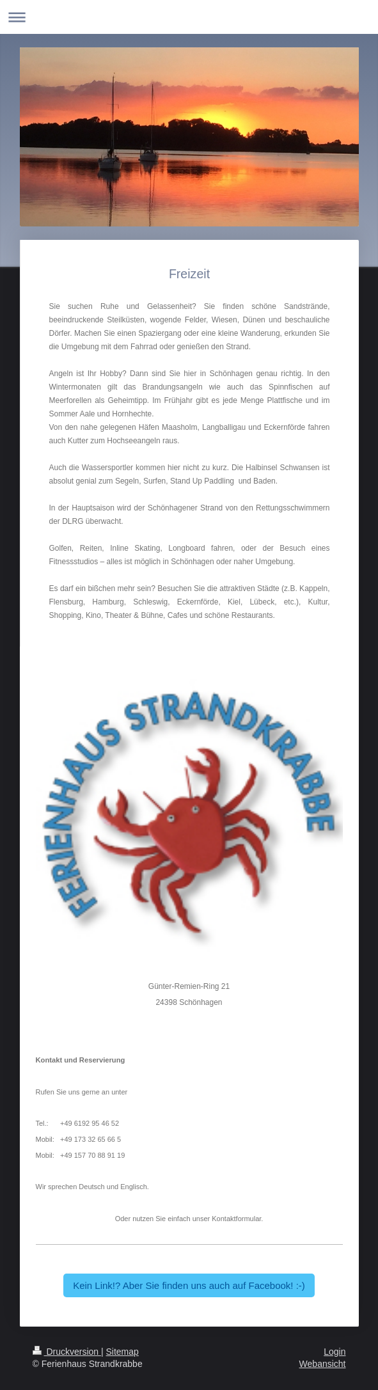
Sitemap (122, 1352)
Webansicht (322, 1364)
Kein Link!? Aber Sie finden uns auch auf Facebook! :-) (189, 1285)
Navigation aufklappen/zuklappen (189, 17)
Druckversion (67, 1352)
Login (334, 1352)
